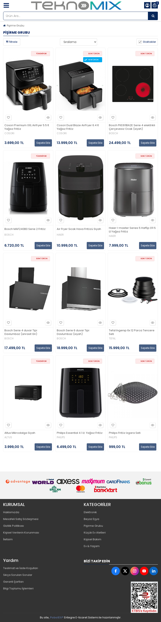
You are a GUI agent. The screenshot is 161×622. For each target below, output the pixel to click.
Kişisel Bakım (92, 539)
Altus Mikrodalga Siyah (19, 433)
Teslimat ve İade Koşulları (20, 568)
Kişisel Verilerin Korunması (21, 533)
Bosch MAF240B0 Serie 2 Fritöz (25, 229)
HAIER (60, 234)
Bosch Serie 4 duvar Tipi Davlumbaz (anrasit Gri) (20, 332)
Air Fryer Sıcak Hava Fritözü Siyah (79, 229)
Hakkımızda (11, 512)
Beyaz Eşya (91, 519)
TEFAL (112, 338)
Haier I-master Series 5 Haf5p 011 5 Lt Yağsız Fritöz (132, 230)
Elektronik (90, 512)
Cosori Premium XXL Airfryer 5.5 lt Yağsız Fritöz (26, 127)
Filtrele (12, 42)
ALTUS (8, 437)
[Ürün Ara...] (153, 16)
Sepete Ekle (43, 143)
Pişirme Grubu (15, 25)
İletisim (8, 539)
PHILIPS (61, 437)
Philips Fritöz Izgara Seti (125, 433)
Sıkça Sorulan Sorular (17, 575)
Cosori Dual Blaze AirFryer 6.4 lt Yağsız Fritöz (78, 127)
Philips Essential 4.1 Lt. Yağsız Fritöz (80, 433)
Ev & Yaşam (92, 546)
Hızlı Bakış (47, 117)
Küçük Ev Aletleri (95, 533)
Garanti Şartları (13, 582)
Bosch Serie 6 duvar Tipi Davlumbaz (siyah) (73, 332)
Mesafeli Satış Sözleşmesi (20, 519)
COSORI (9, 133)
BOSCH (113, 133)
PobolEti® (57, 617)
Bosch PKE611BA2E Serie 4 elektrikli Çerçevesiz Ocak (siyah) (132, 127)
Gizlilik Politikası (13, 526)
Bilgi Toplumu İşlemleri (18, 588)
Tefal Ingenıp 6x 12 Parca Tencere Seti (131, 332)
